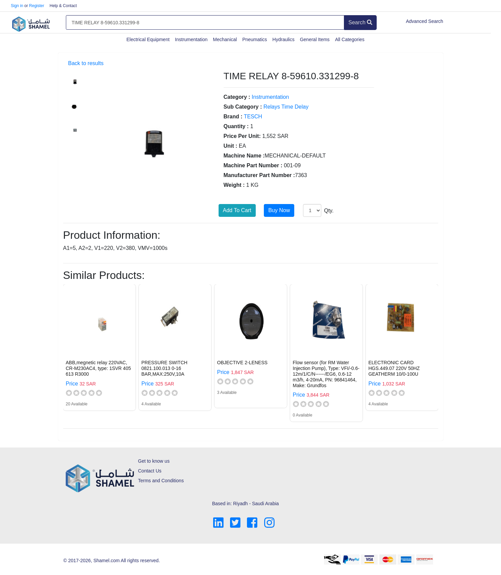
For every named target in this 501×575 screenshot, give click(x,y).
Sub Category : (243, 107)
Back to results (86, 63)
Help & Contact (63, 5)
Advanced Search (424, 21)
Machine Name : (244, 156)
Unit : (230, 146)
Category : (237, 97)
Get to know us (154, 461)
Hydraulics (283, 39)
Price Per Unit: (242, 136)
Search (360, 22)
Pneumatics (254, 39)
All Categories (350, 39)
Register (36, 5)
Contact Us (149, 470)
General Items (315, 39)
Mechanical (225, 39)
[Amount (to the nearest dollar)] (205, 22)
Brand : (233, 116)
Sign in (17, 5)
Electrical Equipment (148, 39)
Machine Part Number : (253, 165)
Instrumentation (191, 39)
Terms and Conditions (161, 480)
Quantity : (236, 126)
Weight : (234, 185)
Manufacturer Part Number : (259, 175)
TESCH (253, 116)
